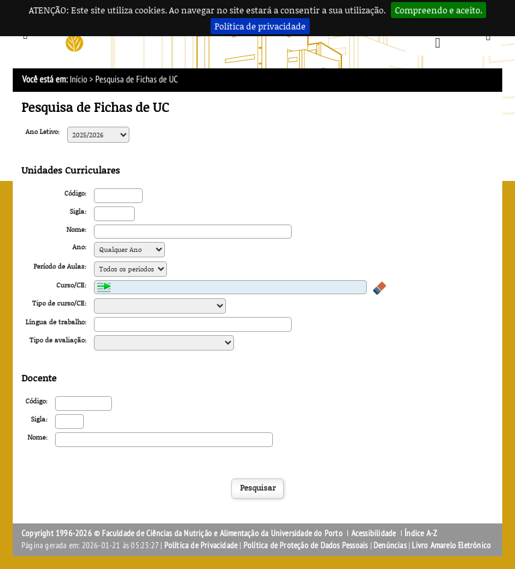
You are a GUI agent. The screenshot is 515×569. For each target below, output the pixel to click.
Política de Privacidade (201, 545)
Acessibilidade (373, 533)
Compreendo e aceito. (438, 10)
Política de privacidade (260, 26)
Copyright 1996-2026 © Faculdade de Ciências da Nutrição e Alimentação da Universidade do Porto (183, 533)
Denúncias (390, 545)
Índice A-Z (420, 533)
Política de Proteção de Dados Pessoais (305, 545)
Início (78, 79)
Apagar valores (379, 288)
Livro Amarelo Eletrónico (451, 545)
